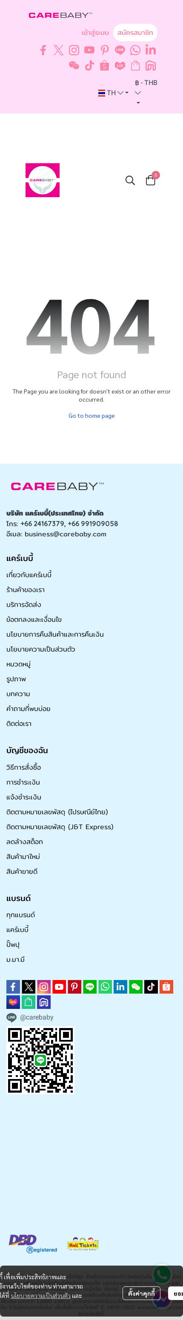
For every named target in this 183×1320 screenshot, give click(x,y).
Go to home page (92, 415)
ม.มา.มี (15, 959)
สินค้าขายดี (21, 871)
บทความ (18, 693)
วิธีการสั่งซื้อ (23, 767)
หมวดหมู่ (18, 664)
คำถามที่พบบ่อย (28, 708)
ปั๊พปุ (13, 944)
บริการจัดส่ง (23, 604)
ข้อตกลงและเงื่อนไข (34, 619)
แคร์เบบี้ (17, 929)
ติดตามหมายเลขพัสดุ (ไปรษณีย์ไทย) (57, 812)
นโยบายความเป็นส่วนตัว (41, 1295)
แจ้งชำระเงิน (23, 797)
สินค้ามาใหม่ (23, 856)
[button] (113, 93)
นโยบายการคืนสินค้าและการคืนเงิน (55, 634)
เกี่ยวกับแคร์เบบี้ (28, 574)
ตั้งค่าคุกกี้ (141, 1293)
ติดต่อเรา (18, 723)
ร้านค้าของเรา (25, 589)
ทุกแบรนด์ (20, 914)
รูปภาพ (16, 679)
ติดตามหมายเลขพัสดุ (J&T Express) (59, 826)
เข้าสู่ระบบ (95, 32)
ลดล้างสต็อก (24, 841)
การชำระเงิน (23, 782)
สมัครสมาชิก (135, 32)
